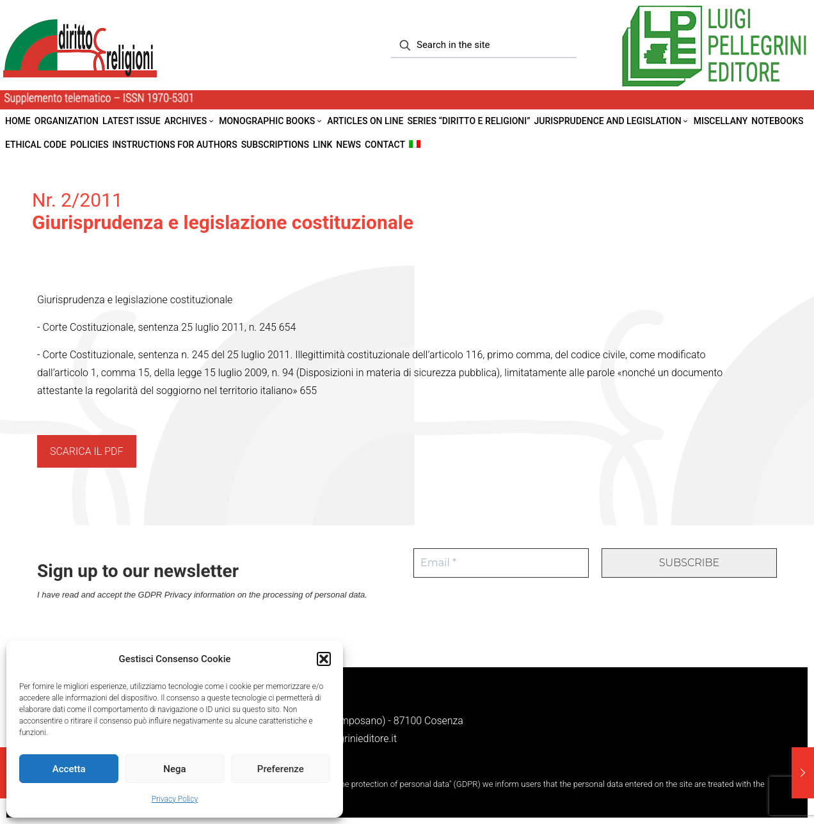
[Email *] (501, 563)
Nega (174, 769)
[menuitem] (414, 145)
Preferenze (280, 769)
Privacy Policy (175, 799)
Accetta (69, 769)
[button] (323, 659)
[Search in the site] (484, 45)
